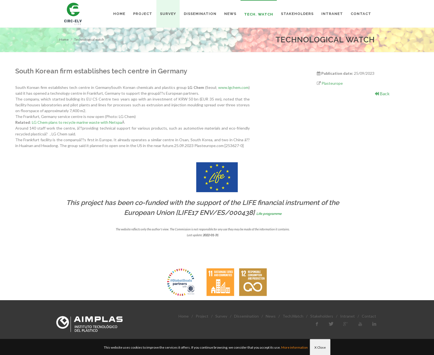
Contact (369, 316)
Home (64, 39)
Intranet (347, 316)
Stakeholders (321, 316)
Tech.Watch (293, 316)
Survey (221, 316)
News (271, 316)
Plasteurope (377, 83)
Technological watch (89, 39)
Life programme (268, 214)
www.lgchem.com (97, 87)
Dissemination (246, 316)
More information (294, 347)
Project (202, 316)
